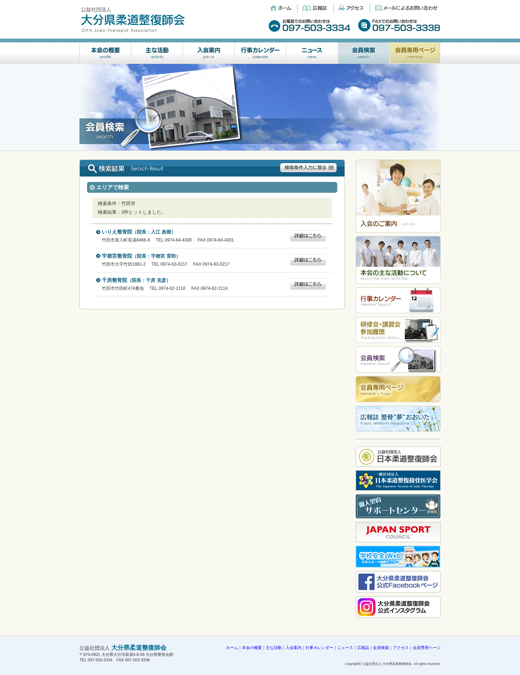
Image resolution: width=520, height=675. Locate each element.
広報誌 (363, 647)
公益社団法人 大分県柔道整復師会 (387, 664)
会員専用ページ (427, 647)
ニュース (345, 647)
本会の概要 (252, 647)
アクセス (401, 647)
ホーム (232, 647)
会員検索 (381, 647)
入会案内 (294, 647)
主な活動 (274, 647)
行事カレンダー (319, 647)
